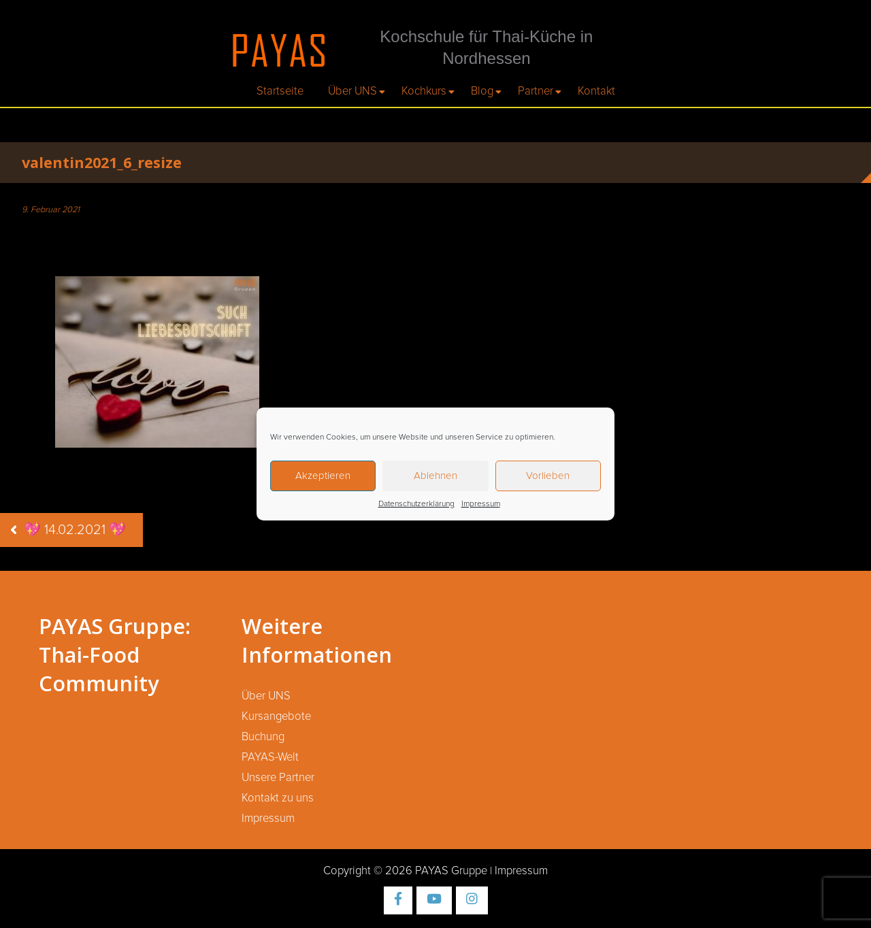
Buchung (263, 736)
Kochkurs (423, 91)
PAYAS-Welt (270, 757)
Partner (535, 91)
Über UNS (352, 91)
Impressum (480, 504)
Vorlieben (548, 476)
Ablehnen (435, 476)
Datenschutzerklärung (416, 504)
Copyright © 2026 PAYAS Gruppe (405, 870)
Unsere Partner (278, 777)
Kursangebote (276, 716)
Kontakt (596, 91)
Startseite (280, 91)
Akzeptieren (322, 476)
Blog (482, 91)
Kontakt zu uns (278, 798)
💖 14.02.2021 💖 (75, 530)
